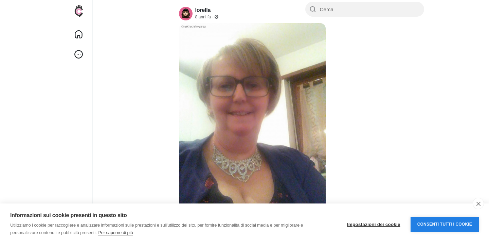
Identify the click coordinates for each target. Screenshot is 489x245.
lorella (203, 10)
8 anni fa (203, 17)
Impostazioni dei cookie (373, 224)
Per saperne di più (115, 232)
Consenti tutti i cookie (444, 224)
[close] (478, 203)
